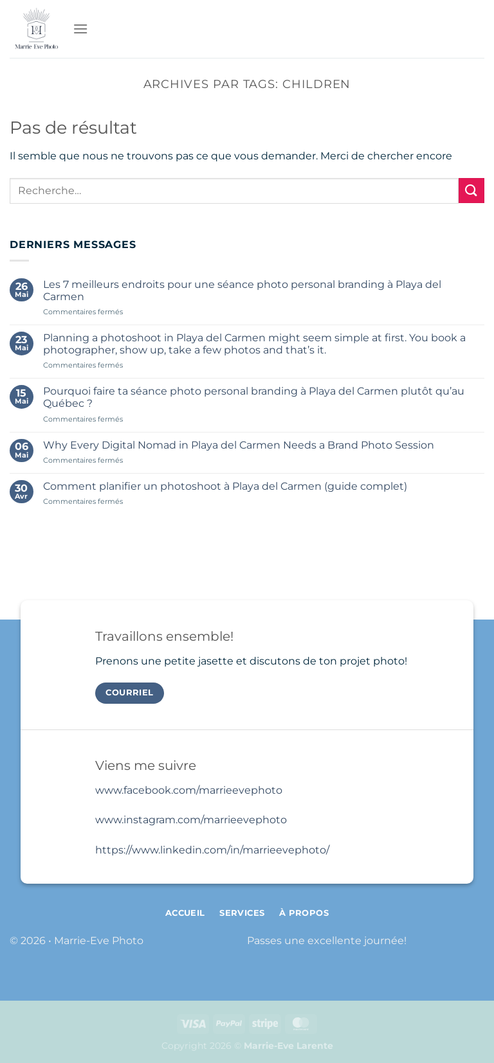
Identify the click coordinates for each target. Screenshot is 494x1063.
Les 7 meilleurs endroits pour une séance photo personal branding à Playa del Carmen (242, 290)
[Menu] (80, 28)
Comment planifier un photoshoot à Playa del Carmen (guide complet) (225, 486)
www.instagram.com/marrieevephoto (191, 820)
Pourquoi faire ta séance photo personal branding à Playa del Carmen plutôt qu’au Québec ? (253, 397)
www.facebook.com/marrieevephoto (188, 790)
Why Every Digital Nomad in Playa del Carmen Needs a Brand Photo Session (238, 445)
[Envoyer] (471, 190)
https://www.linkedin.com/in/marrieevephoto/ (212, 850)
